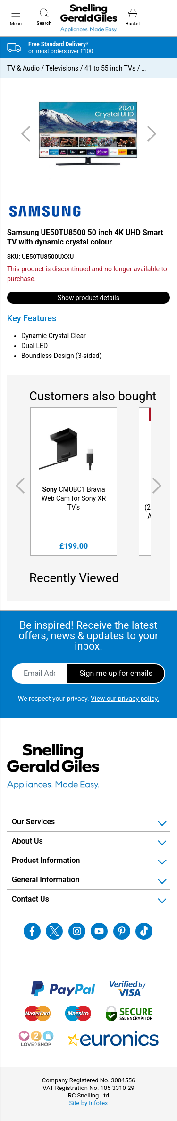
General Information (45, 879)
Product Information (46, 860)
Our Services (33, 821)
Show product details (88, 297)
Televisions (62, 68)
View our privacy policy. (125, 698)
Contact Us (30, 898)
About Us (27, 841)
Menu (16, 17)
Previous (18, 485)
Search (44, 17)
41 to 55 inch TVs (109, 68)
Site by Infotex (88, 1102)
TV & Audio (23, 68)
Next (159, 485)
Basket (133, 17)
